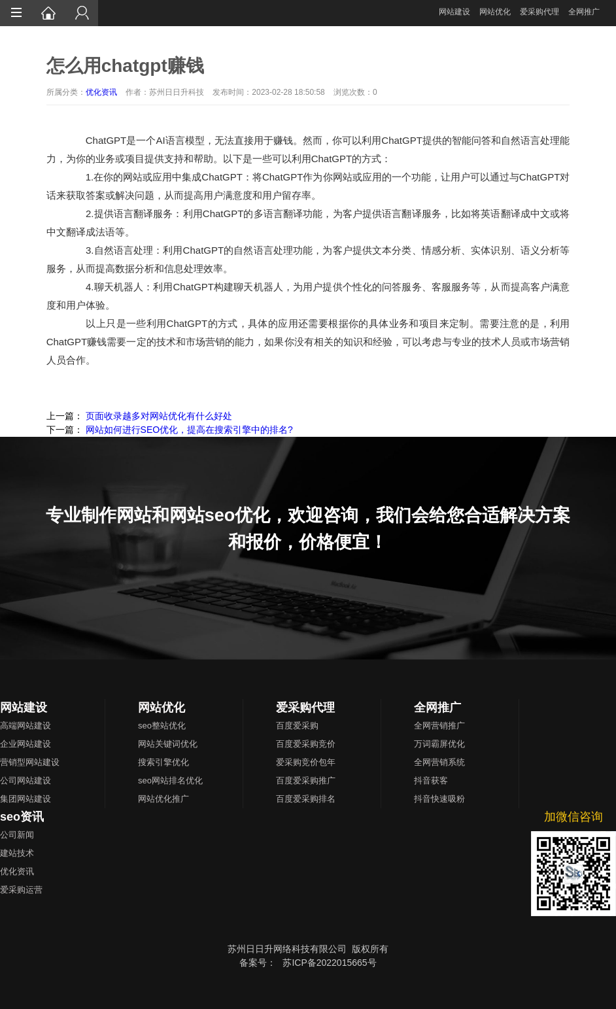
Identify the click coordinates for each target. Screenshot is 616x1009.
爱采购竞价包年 (305, 762)
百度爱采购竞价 (305, 744)
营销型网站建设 (30, 762)
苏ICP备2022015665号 (329, 962)
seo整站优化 (162, 725)
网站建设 (454, 11)
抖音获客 (431, 780)
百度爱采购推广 (305, 780)
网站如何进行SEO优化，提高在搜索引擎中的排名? (189, 429)
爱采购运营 (21, 890)
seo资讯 (22, 816)
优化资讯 (101, 92)
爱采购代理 (539, 11)
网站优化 (495, 11)
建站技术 (17, 853)
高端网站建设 (25, 725)
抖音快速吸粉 (439, 799)
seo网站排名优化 (170, 780)
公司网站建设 (25, 780)
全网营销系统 (439, 762)
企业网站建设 (25, 744)
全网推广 (584, 11)
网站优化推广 (163, 799)
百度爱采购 (297, 725)
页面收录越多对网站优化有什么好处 (159, 416)
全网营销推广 (439, 725)
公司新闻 (17, 835)
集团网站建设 (25, 799)
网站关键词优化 (167, 744)
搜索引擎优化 (163, 762)
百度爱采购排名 (305, 799)
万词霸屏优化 (439, 744)
